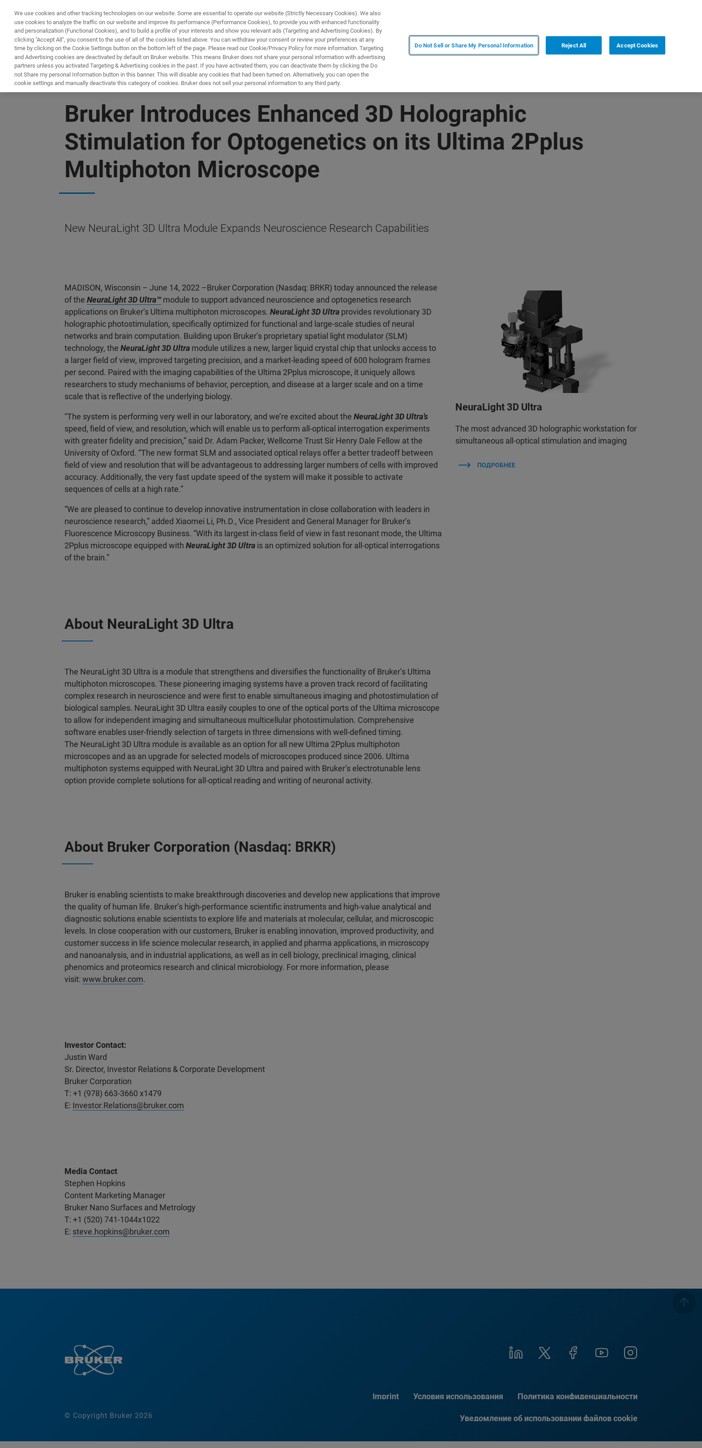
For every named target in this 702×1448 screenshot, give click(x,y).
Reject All (573, 45)
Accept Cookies (637, 45)
